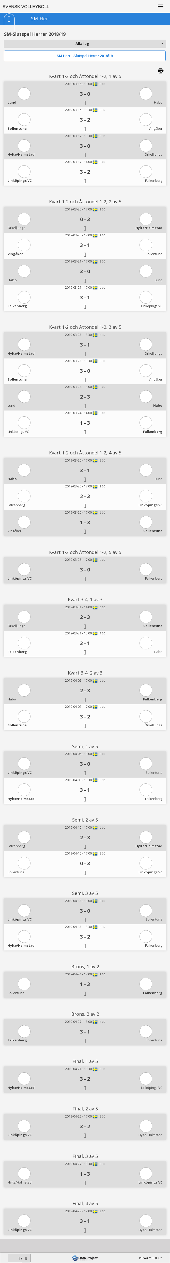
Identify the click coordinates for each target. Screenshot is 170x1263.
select (162, 44)
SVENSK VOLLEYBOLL (26, 6)
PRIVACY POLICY (150, 1258)
